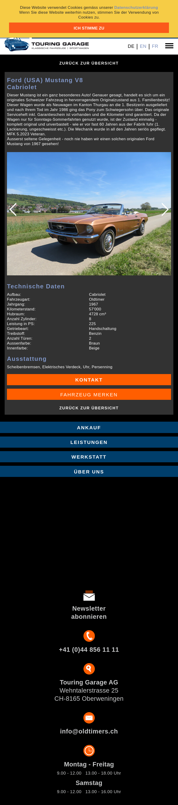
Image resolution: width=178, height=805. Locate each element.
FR (155, 46)
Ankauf (89, 427)
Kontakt (89, 379)
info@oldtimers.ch (89, 731)
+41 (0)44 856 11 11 (89, 649)
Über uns (89, 471)
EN (143, 46)
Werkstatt (88, 457)
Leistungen (89, 442)
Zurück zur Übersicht (89, 63)
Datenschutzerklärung (136, 7)
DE (131, 46)
